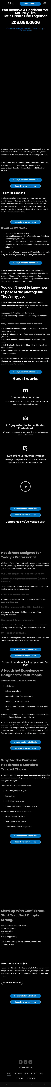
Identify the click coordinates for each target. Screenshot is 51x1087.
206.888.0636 (25, 22)
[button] (25, 487)
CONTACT (20, 1078)
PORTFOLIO (18, 1073)
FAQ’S (41, 1073)
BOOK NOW (31, 1078)
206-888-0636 (25, 1067)
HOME (9, 1073)
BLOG (26, 1073)
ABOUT (33, 1073)
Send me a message (12, 982)
